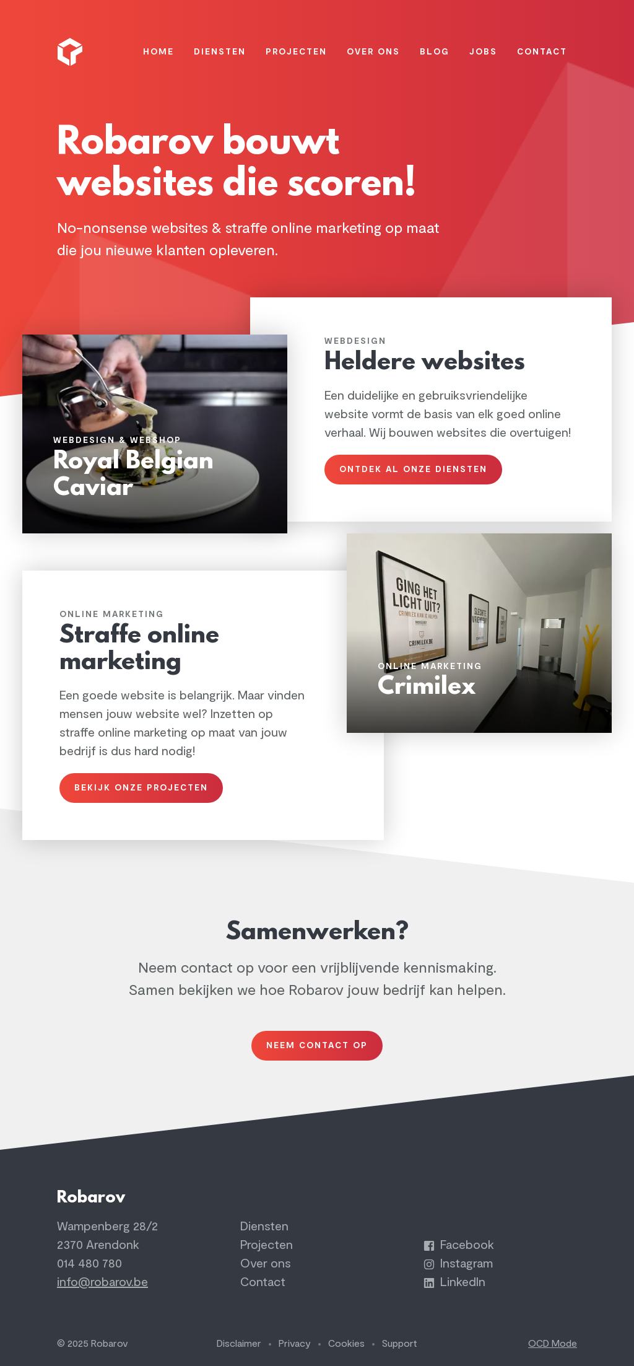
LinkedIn (454, 1282)
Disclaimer (239, 1344)
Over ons (265, 1263)
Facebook (458, 1245)
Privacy (295, 1344)
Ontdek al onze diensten (413, 469)
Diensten (264, 1226)
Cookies (346, 1344)
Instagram (458, 1263)
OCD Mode (552, 1344)
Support (399, 1344)
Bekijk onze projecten (141, 788)
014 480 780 (89, 1263)
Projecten (266, 1245)
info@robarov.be (102, 1282)
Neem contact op (317, 1045)
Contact (262, 1282)
